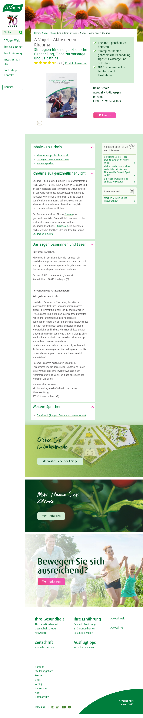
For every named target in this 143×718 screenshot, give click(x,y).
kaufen (104, 115)
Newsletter (41, 637)
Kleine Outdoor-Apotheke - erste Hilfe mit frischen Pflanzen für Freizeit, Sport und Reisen (117, 175)
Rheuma (68, 218)
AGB (37, 697)
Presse (38, 680)
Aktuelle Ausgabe (44, 652)
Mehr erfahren (51, 520)
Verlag (38, 688)
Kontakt (39, 671)
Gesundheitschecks (45, 633)
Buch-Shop (10, 70)
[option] (61, 100)
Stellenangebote (44, 675)
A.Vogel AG (116, 632)
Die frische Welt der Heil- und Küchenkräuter (116, 184)
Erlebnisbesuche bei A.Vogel (60, 465)
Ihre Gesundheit (13, 47)
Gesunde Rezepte (83, 637)
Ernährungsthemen (84, 633)
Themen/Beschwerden (47, 628)
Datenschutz (42, 701)
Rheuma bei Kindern (43, 238)
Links (38, 684)
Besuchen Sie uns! (84, 652)
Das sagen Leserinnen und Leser (53, 164)
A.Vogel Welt (12, 40)
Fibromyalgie (62, 230)
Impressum (41, 693)
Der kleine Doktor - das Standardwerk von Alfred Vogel (116, 164)
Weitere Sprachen (45, 168)
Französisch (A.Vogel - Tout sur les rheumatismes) (61, 419)
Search (22, 32)
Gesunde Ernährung (85, 628)
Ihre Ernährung (13, 53)
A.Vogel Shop (48, 33)
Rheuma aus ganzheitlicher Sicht (53, 160)
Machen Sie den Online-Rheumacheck (116, 203)
